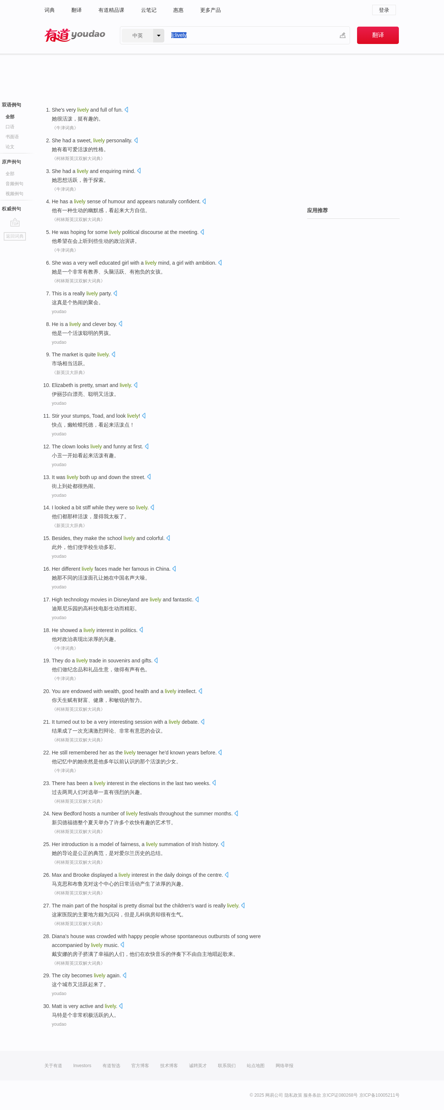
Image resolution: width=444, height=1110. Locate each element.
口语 (10, 126)
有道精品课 (111, 10)
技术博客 (169, 1065)
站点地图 (256, 1065)
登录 (384, 10)
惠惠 (178, 10)
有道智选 (111, 1065)
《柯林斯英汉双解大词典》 (78, 158)
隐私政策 (293, 1095)
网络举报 (284, 1065)
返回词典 (15, 236)
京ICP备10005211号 (379, 1095)
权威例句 (11, 208)
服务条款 (312, 1095)
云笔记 (149, 10)
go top (15, 222)
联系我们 (227, 1065)
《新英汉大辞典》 (69, 372)
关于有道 (53, 1065)
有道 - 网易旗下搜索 (74, 35)
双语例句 (11, 105)
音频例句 (14, 183)
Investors (82, 1065)
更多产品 (210, 10)
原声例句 (11, 161)
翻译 (76, 10)
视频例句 (14, 193)
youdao (59, 311)
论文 (10, 146)
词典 (49, 10)
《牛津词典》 (65, 127)
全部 (10, 116)
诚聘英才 (198, 1065)
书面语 (12, 136)
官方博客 (140, 1065)
